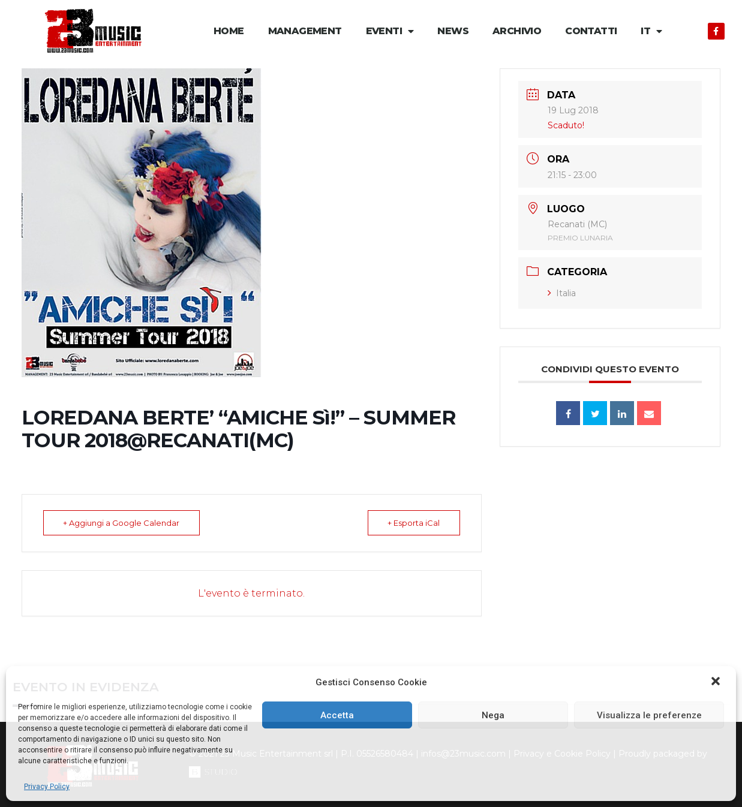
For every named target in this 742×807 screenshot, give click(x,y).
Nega (493, 715)
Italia (562, 293)
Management (305, 31)
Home (229, 31)
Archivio (516, 31)
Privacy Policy (47, 786)
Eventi (390, 31)
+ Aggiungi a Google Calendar (122, 523)
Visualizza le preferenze (649, 715)
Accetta (337, 715)
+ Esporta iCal (413, 523)
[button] (717, 682)
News (452, 31)
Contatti (591, 31)
